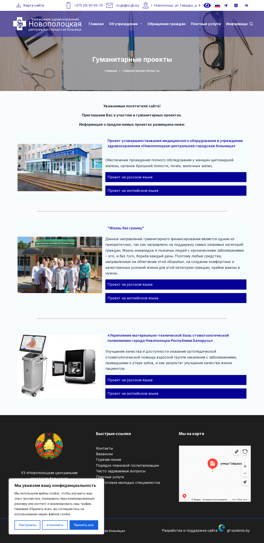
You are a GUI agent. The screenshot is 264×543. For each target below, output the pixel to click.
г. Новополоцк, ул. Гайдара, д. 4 (175, 5)
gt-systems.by (238, 530)
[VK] (246, 5)
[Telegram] (225, 5)
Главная (96, 24)
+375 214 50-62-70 (88, 5)
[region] (56, 506)
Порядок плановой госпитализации (127, 465)
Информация (238, 24)
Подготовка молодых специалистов (128, 482)
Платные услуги (206, 24)
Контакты (104, 448)
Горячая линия (108, 459)
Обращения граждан (166, 24)
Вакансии (104, 454)
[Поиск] (251, 24)
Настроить (27, 525)
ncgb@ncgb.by (127, 5)
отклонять (55, 525)
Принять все (84, 525)
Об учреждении (126, 23)
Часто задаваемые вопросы (120, 471)
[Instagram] (236, 5)
